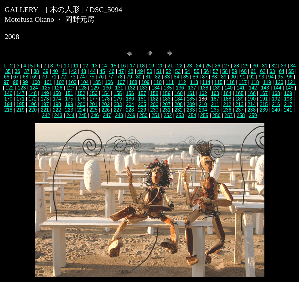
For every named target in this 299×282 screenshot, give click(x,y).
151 (69, 93)
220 (32, 109)
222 (57, 109)
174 (57, 98)
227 (118, 109)
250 (143, 115)
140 (229, 87)
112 (182, 82)
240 (276, 109)
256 (216, 115)
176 (81, 98)
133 (143, 87)
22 (179, 65)
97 (6, 82)
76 (101, 76)
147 (20, 93)
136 (180, 87)
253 (180, 115)
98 (15, 82)
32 (274, 65)
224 (81, 109)
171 (20, 98)
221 (45, 109)
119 (267, 82)
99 (25, 82)
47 (121, 71)
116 (230, 82)
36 (17, 71)
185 (191, 98)
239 (264, 109)
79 (129, 76)
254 (192, 115)
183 (166, 98)
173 (45, 98)
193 (288, 98)
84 (176, 76)
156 (130, 93)
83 (167, 76)
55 (197, 71)
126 (58, 87)
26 (217, 65)
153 (93, 93)
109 (145, 82)
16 (123, 65)
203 (118, 104)
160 (178, 93)
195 (20, 104)
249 (131, 115)
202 (106, 104)
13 (95, 65)
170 (8, 98)
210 (203, 104)
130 (107, 87)
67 (16, 76)
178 (106, 98)
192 (276, 98)
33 (283, 65)
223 (69, 109)
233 (191, 109)
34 (293, 65)
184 (178, 98)
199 (69, 104)
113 (194, 82)
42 (74, 71)
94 (271, 76)
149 (45, 93)
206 (154, 104)
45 (102, 71)
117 (243, 82)
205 (142, 104)
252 (168, 115)
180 (130, 98)
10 (66, 65)
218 (8, 109)
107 (121, 82)
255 (204, 115)
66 (6, 76)
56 (206, 71)
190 (252, 98)
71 (54, 76)
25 (208, 65)
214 (252, 104)
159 (166, 93)
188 (227, 98)
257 (229, 115)
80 (138, 76)
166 (252, 93)
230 (154, 109)
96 (290, 76)
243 (58, 115)
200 (81, 104)
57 (216, 71)
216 (276, 104)
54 (187, 71)
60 (244, 71)
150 (57, 93)
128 (83, 87)
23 (189, 65)
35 (8, 71)
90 (233, 76)
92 (252, 76)
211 (215, 104)
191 (264, 98)
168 (276, 93)
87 (204, 76)
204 (130, 104)
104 (84, 82)
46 (111, 71)
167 (264, 93)
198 (57, 104)
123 (22, 87)
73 (73, 76)
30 (255, 65)
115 (218, 82)
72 (63, 76)
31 (264, 65)
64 (281, 71)
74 (82, 76)
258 (241, 115)
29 (246, 65)
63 (272, 71)
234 (203, 109)
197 (45, 104)
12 (85, 65)
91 (242, 76)
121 (291, 82)
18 (142, 65)
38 (36, 71)
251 (155, 115)
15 (113, 65)
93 (261, 76)
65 (291, 71)
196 (32, 104)
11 (76, 65)
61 (253, 71)
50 (149, 71)
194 (8, 104)
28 (236, 65)
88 (214, 76)
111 (170, 82)
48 (130, 71)
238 (252, 109)
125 (46, 87)
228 (130, 109)
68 (25, 76)
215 (264, 104)
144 (277, 87)
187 (215, 98)
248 (119, 115)
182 (154, 98)
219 (20, 109)
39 (45, 71)
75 (91, 76)
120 (279, 82)
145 (289, 87)
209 (191, 104)
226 (106, 109)
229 (142, 109)
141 (241, 87)
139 (216, 87)
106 (109, 82)
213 (239, 104)
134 (155, 87)
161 (191, 93)
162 (203, 93)
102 (60, 82)
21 (170, 65)
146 (8, 93)
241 (288, 109)
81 (148, 76)
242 (46, 115)
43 (83, 71)
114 (206, 82)
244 (70, 115)
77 (110, 76)
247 (107, 115)
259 (253, 115)
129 (95, 87)
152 (81, 93)
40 (55, 71)
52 (168, 71)
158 (154, 93)
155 (118, 93)
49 (140, 71)
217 (288, 104)
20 (161, 65)
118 (255, 82)
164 (227, 93)
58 (225, 71)
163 (215, 93)
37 (27, 71)
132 (131, 87)
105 (97, 82)
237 (239, 109)
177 (93, 98)
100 (36, 82)
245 (83, 115)
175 (69, 98)
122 (10, 87)
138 (204, 87)
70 (44, 76)
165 (239, 93)
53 (178, 71)
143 (265, 87)
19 (151, 65)
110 (158, 82)
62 (263, 71)
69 (35, 76)
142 (253, 87)
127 (70, 87)
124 (34, 87)
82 (157, 76)
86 (195, 76)
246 (95, 115)
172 (32, 98)
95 (280, 76)
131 (119, 87)
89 (223, 76)
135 (168, 87)
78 (120, 76)
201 (93, 104)
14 (104, 65)
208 (178, 104)
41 (64, 71)
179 (118, 98)
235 (215, 109)
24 (198, 65)
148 (32, 93)
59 (234, 71)
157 (142, 93)
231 (166, 109)
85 (186, 76)
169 (288, 93)
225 (93, 109)
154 (106, 93)
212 (227, 104)
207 (166, 104)
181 (142, 98)
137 (192, 87)
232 (178, 109)
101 (48, 82)
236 (227, 109)
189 (239, 98)
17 (132, 65)
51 (159, 71)
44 (93, 71)
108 (133, 82)
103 (72, 82)
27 (227, 65)
